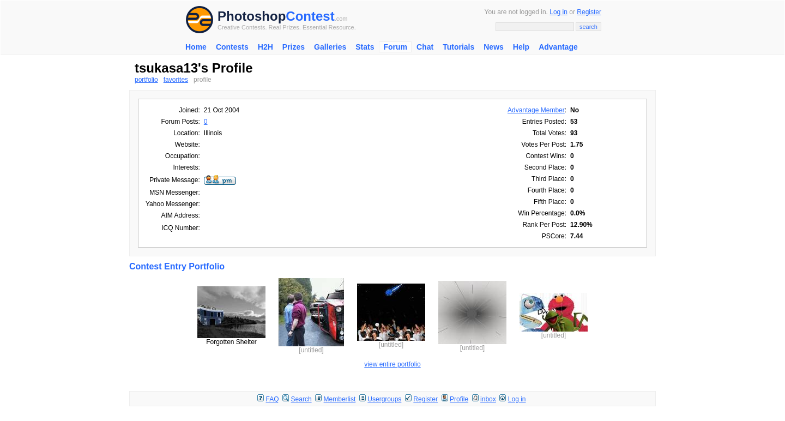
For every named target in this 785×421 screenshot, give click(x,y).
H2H (265, 47)
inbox (488, 399)
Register (589, 12)
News (494, 47)
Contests (232, 47)
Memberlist (340, 399)
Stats (364, 47)
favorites (176, 79)
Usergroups (384, 399)
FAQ (272, 399)
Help (521, 47)
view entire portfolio (392, 364)
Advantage (558, 47)
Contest (310, 16)
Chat (424, 47)
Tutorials (458, 47)
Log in (558, 12)
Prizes (293, 47)
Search (301, 399)
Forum (395, 47)
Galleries (330, 47)
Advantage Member (536, 110)
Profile (459, 399)
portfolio (146, 79)
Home (196, 47)
